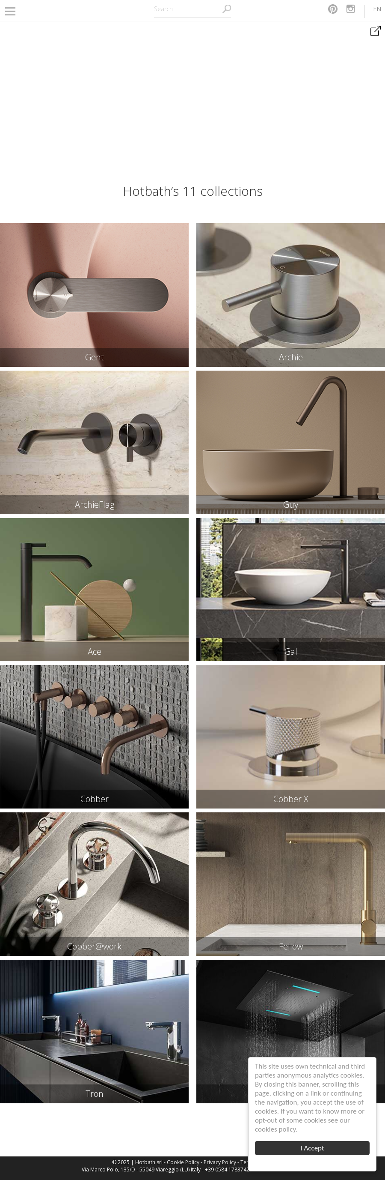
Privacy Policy (220, 1162)
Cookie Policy (183, 1162)
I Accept (312, 1148)
